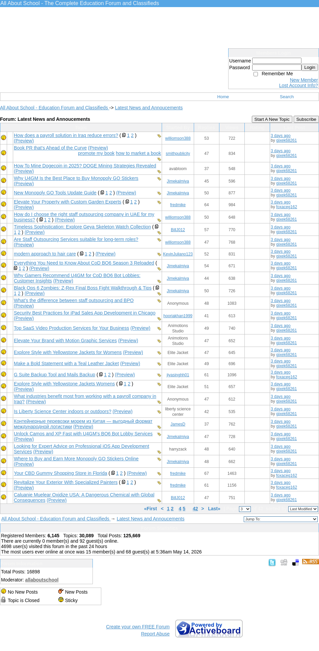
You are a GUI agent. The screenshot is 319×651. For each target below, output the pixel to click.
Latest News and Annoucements (149, 107)
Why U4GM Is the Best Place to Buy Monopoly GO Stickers (76, 178)
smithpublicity (178, 153)
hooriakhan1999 (177, 316)
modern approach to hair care (45, 253)
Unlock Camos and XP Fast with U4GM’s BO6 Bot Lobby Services (83, 433)
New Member (304, 80)
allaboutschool (42, 579)
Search (287, 96)
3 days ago (281, 135)
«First (151, 508)
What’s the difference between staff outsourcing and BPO (74, 300)
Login (309, 67)
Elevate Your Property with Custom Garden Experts (67, 202)
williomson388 (177, 138)
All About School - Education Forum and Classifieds (54, 107)
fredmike (178, 204)
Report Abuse (155, 633)
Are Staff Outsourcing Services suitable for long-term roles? (76, 239)
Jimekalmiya (178, 181)
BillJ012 (178, 229)
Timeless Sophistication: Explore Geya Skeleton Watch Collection (82, 226)
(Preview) (24, 140)
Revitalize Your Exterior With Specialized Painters (65, 482)
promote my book (96, 153)
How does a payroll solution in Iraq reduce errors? (66, 135)
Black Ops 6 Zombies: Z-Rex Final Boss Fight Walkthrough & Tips (83, 288)
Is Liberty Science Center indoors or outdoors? (62, 411)
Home (223, 96)
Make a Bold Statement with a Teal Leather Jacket (66, 363)
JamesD (177, 424)
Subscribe (306, 119)
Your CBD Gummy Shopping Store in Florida (60, 473)
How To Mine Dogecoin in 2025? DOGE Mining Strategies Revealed (85, 165)
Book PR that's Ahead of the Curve (50, 148)
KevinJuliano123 (178, 254)
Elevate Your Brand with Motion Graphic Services (65, 340)
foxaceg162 (286, 207)
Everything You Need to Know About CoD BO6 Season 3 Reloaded (84, 263)
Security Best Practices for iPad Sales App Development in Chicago (84, 313)
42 (195, 508)
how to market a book (138, 153)
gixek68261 (286, 140)
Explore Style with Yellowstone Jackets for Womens (68, 352)
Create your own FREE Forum (137, 626)
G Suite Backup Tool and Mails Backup (54, 374)
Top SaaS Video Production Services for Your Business (71, 328)
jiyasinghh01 (178, 375)
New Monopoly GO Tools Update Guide (55, 192)
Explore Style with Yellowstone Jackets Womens (64, 383)
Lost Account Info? (298, 85)
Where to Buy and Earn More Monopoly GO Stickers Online (76, 458)
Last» (214, 508)
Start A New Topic (272, 119)
